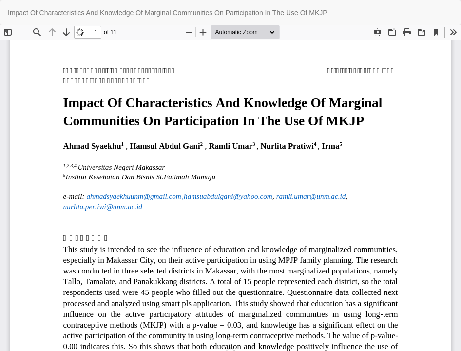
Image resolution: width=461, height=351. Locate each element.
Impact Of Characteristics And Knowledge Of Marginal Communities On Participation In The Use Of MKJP (167, 13)
